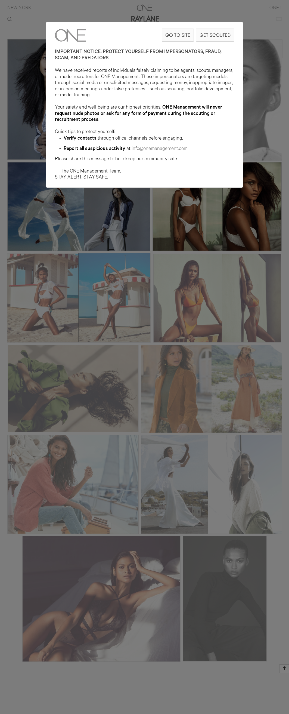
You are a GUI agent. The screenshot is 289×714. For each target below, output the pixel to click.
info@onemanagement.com (160, 149)
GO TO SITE (177, 35)
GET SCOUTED (215, 35)
